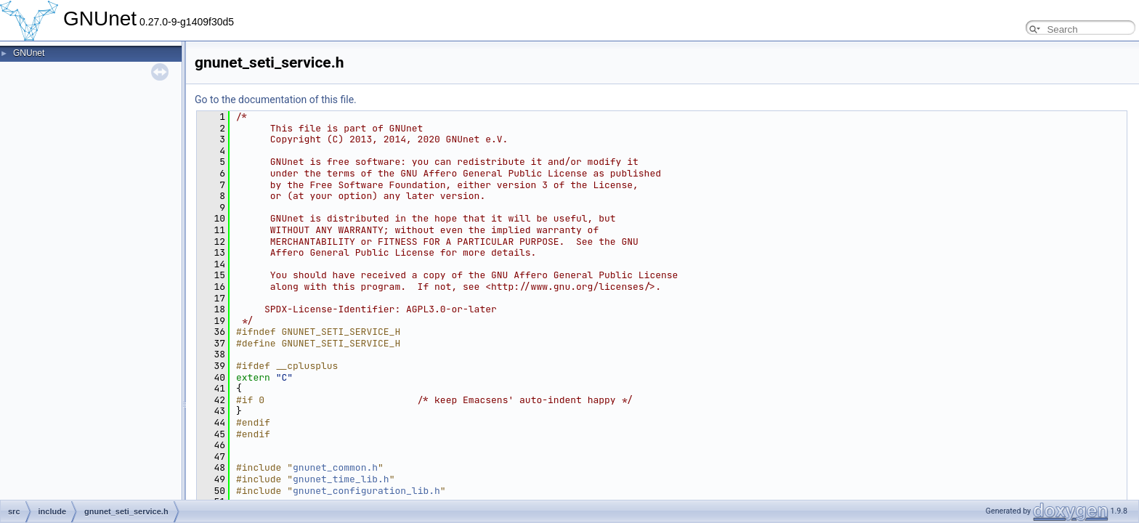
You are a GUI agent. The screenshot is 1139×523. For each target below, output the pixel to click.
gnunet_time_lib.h (341, 479)
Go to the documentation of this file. (276, 99)
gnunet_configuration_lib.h (366, 491)
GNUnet (28, 53)
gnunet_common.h (335, 467)
